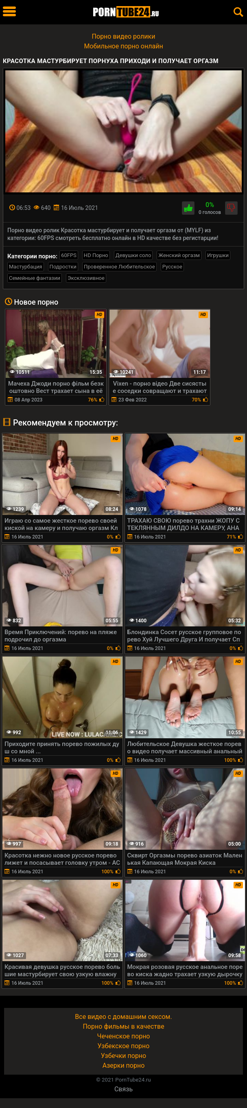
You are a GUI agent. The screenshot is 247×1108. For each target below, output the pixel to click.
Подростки (63, 267)
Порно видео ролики (123, 36)
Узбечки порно (123, 1056)
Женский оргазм (179, 255)
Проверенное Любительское (119, 267)
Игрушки (218, 255)
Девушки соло (133, 255)
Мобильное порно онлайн (123, 46)
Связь (123, 1089)
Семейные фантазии (34, 278)
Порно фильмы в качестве (123, 1026)
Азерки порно (124, 1065)
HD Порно (96, 255)
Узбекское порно (124, 1046)
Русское (172, 267)
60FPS (69, 255)
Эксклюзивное (86, 278)
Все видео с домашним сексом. (123, 1017)
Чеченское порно (123, 1036)
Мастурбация (25, 267)
